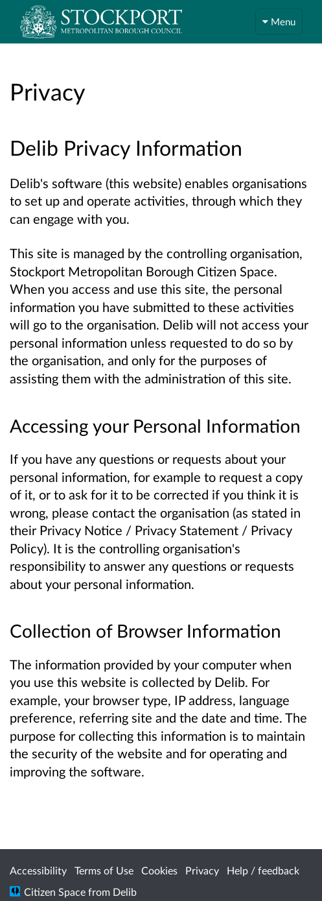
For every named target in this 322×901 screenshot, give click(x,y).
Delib (125, 891)
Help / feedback (263, 870)
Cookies (159, 870)
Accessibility (38, 870)
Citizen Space (55, 891)
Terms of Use (104, 870)
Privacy (202, 870)
